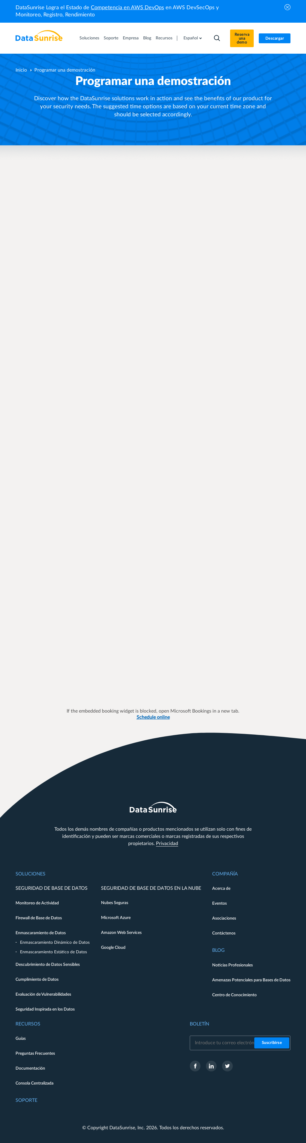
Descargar (274, 39)
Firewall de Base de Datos (39, 918)
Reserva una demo (242, 38)
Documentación (30, 1068)
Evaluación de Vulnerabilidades (43, 994)
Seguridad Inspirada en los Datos (45, 1009)
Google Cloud (113, 948)
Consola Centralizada (34, 1083)
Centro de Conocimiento (234, 995)
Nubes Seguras (114, 903)
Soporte (111, 38)
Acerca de (221, 888)
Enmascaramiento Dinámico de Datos (55, 942)
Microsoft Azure (116, 918)
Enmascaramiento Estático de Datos (53, 952)
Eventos (219, 903)
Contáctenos (223, 933)
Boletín (199, 1024)
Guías (21, 1039)
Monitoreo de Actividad (37, 903)
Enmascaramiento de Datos (41, 933)
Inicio (21, 70)
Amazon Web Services (121, 933)
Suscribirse (272, 1043)
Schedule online (153, 717)
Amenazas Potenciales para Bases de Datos (251, 980)
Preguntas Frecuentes (35, 1053)
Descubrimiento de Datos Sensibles (48, 965)
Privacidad (167, 843)
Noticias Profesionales (232, 965)
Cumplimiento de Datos (37, 979)
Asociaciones (224, 918)
